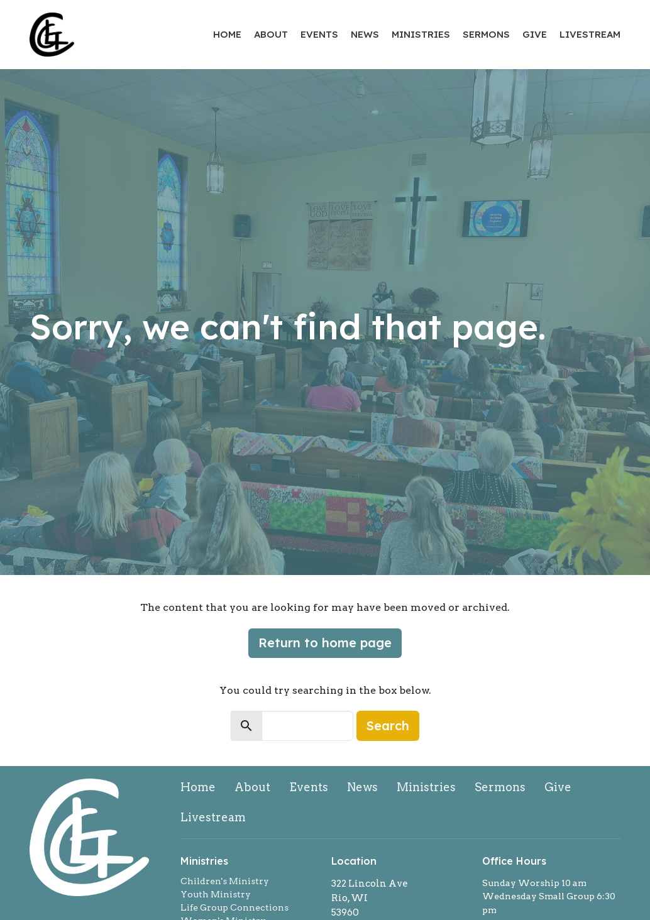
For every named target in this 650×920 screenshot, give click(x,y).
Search (387, 725)
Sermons (486, 34)
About (271, 34)
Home (227, 34)
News (365, 34)
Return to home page (325, 642)
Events (319, 34)
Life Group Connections (234, 907)
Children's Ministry (224, 881)
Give (534, 34)
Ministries (421, 34)
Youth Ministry (215, 894)
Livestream (589, 34)
